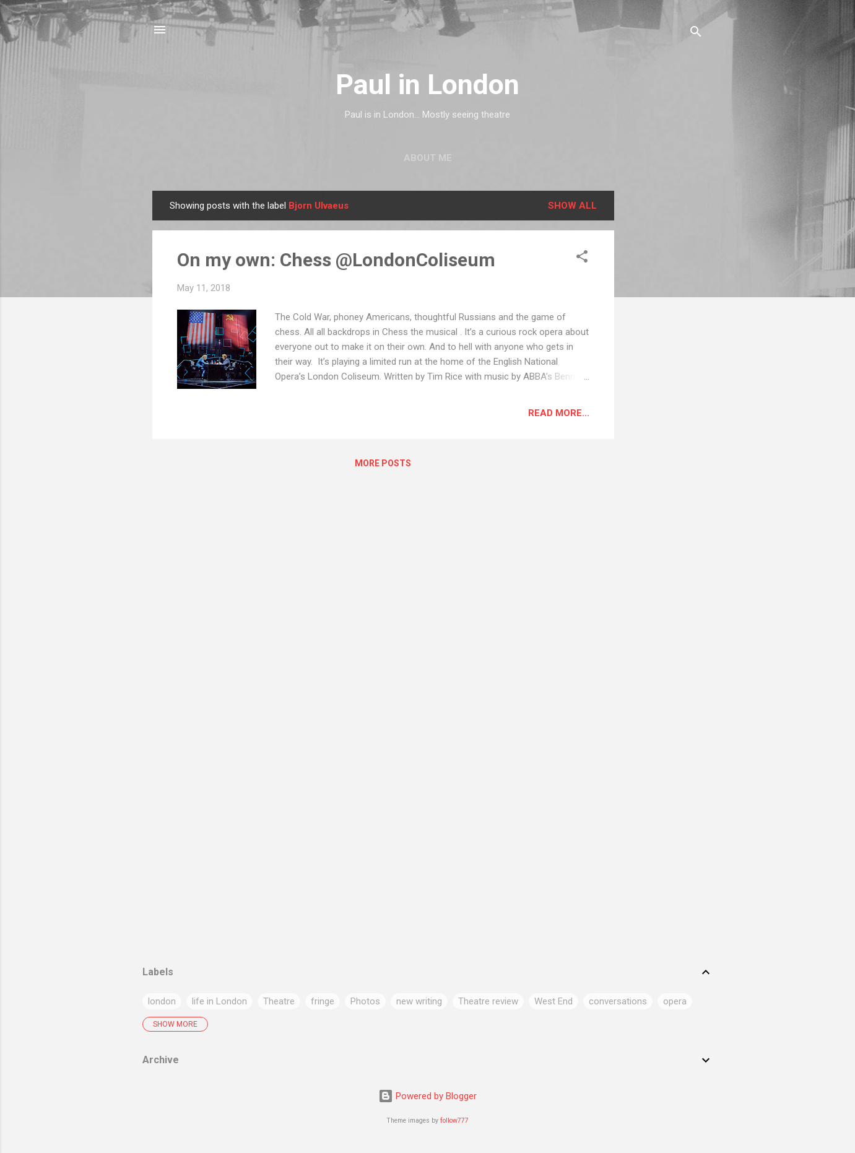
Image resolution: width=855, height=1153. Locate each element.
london (162, 1001)
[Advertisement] (663, 376)
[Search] (695, 34)
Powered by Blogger (427, 1096)
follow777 (454, 1120)
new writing (419, 1001)
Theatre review (488, 1001)
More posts (383, 463)
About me (428, 157)
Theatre (279, 1001)
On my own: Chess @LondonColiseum (336, 260)
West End (553, 1001)
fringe (322, 1001)
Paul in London (427, 84)
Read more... (558, 413)
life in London (219, 1001)
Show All (572, 205)
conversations (618, 1001)
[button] (582, 258)
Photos (365, 1001)
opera (675, 1001)
